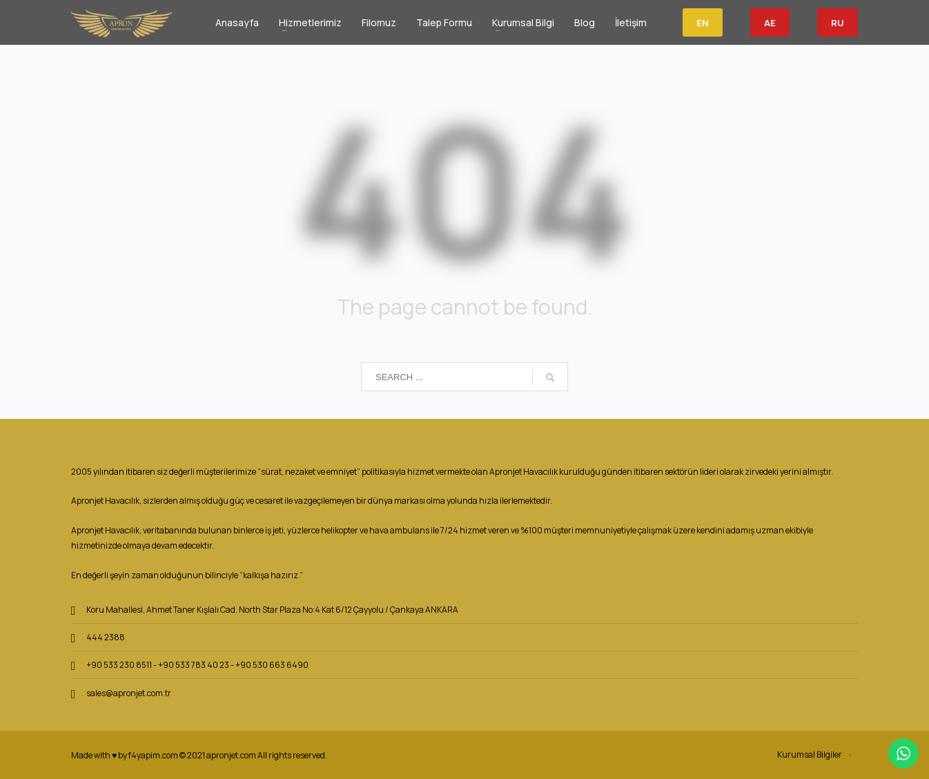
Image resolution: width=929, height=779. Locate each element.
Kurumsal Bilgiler (809, 754)
